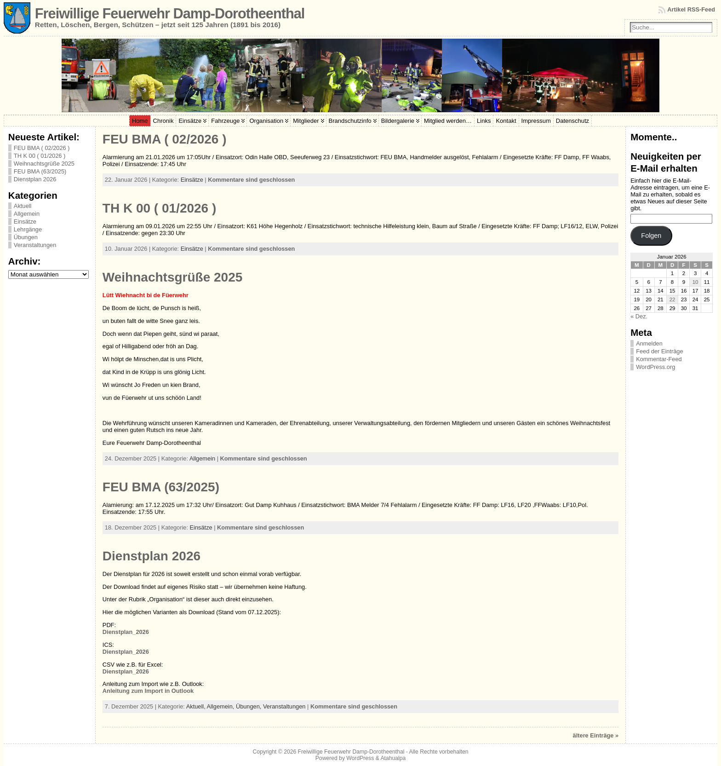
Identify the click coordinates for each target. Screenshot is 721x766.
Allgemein (27, 213)
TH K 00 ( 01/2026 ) (39, 155)
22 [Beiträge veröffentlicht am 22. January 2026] (672, 299)
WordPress (360, 758)
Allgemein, (221, 706)
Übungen (26, 237)
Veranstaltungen (35, 245)
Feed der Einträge (659, 351)
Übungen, (249, 706)
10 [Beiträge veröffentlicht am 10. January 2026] (695, 282)
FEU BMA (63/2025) (40, 171)
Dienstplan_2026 (126, 631)
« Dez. (638, 316)
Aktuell (22, 205)
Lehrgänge (28, 229)
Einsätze (25, 221)
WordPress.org (655, 366)
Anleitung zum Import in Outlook (148, 690)
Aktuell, (196, 706)
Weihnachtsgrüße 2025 (44, 163)
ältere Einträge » (596, 735)
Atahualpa (393, 758)
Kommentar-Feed (659, 359)
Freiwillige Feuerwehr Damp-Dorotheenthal (169, 14)
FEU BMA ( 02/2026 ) (42, 147)
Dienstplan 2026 (35, 179)
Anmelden (649, 343)
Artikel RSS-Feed (691, 9)
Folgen (651, 235)
